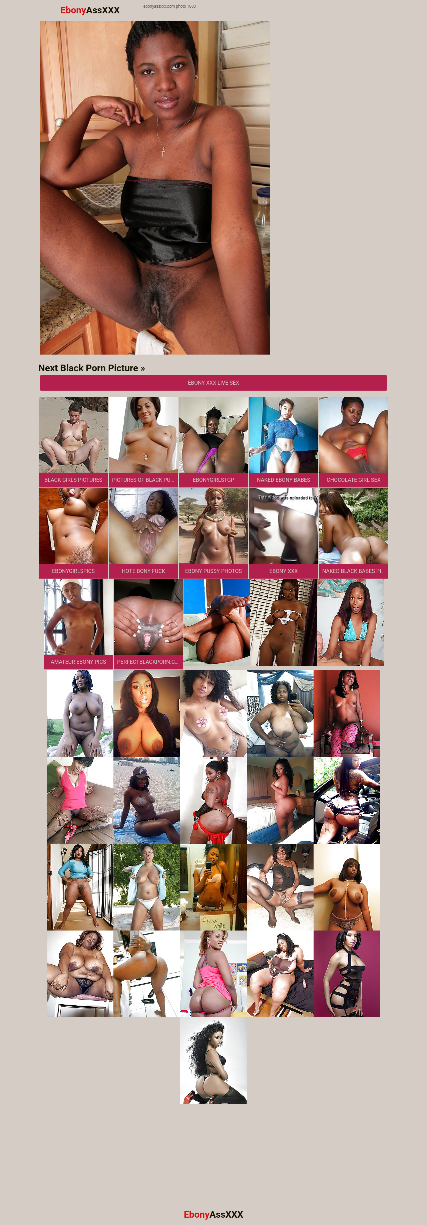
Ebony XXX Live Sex (213, 383)
